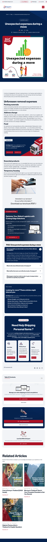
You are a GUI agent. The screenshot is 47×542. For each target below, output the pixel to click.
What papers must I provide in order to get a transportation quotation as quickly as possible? (22, 276)
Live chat (41, 1)
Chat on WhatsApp (23, 421)
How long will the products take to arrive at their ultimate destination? (22, 249)
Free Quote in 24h (23, 424)
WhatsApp (34, 1)
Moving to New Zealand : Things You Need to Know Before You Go (22, 301)
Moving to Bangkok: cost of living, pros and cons (18, 299)
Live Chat (23, 443)
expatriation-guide (24, 20)
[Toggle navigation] (43, 7)
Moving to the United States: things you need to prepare (20, 303)
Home (7, 14)
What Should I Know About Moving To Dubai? (18, 307)
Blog (11, 14)
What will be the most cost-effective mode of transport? (22, 271)
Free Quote (9, 152)
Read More (5, 495)
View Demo (23, 402)
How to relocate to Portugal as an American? (18, 305)
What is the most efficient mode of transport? (19, 266)
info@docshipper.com (7, 1)
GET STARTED (12, 237)
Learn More (23, 399)
